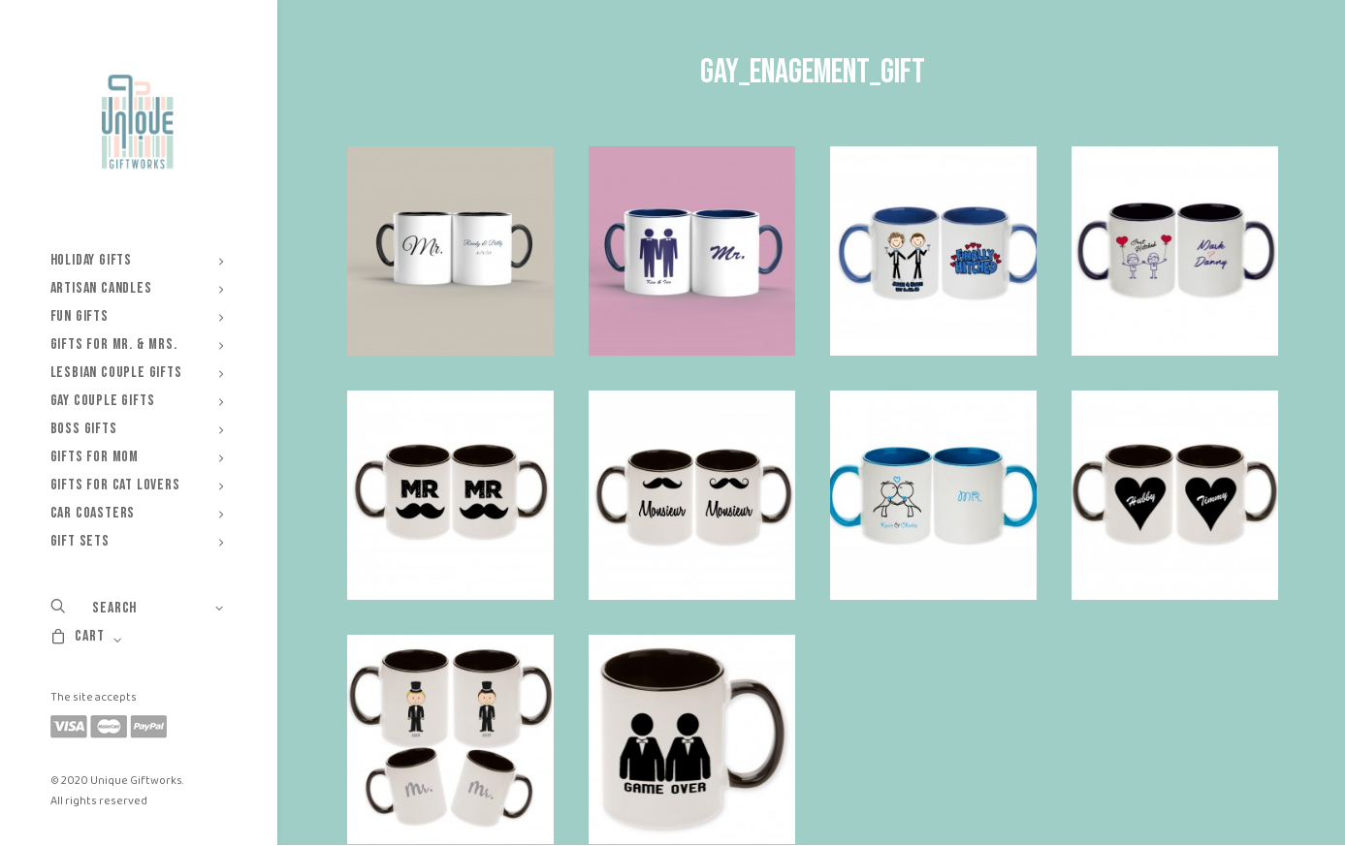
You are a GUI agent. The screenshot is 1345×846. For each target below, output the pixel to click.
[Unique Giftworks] (137, 122)
